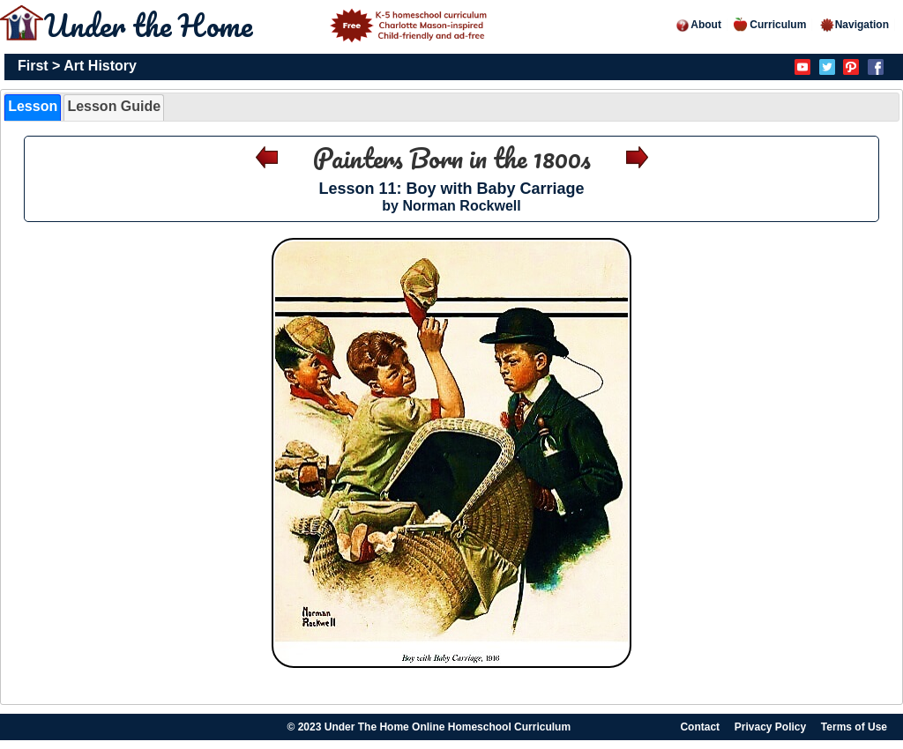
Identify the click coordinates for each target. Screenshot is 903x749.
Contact (700, 727)
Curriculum (770, 25)
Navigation (854, 25)
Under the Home (268, 24)
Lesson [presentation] (32, 106)
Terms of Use (854, 727)
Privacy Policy (770, 727)
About (698, 25)
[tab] (32, 107)
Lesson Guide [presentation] (113, 106)
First (33, 65)
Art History (100, 65)
